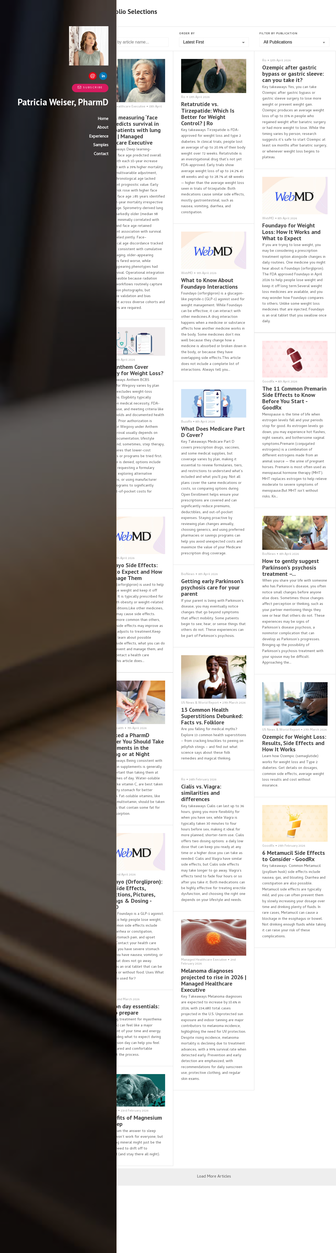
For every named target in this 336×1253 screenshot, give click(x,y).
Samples (76, 154)
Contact (76, 163)
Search (104, 33)
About (78, 136)
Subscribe (65, 87)
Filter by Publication (278, 33)
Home (78, 128)
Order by (187, 33)
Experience (74, 145)
